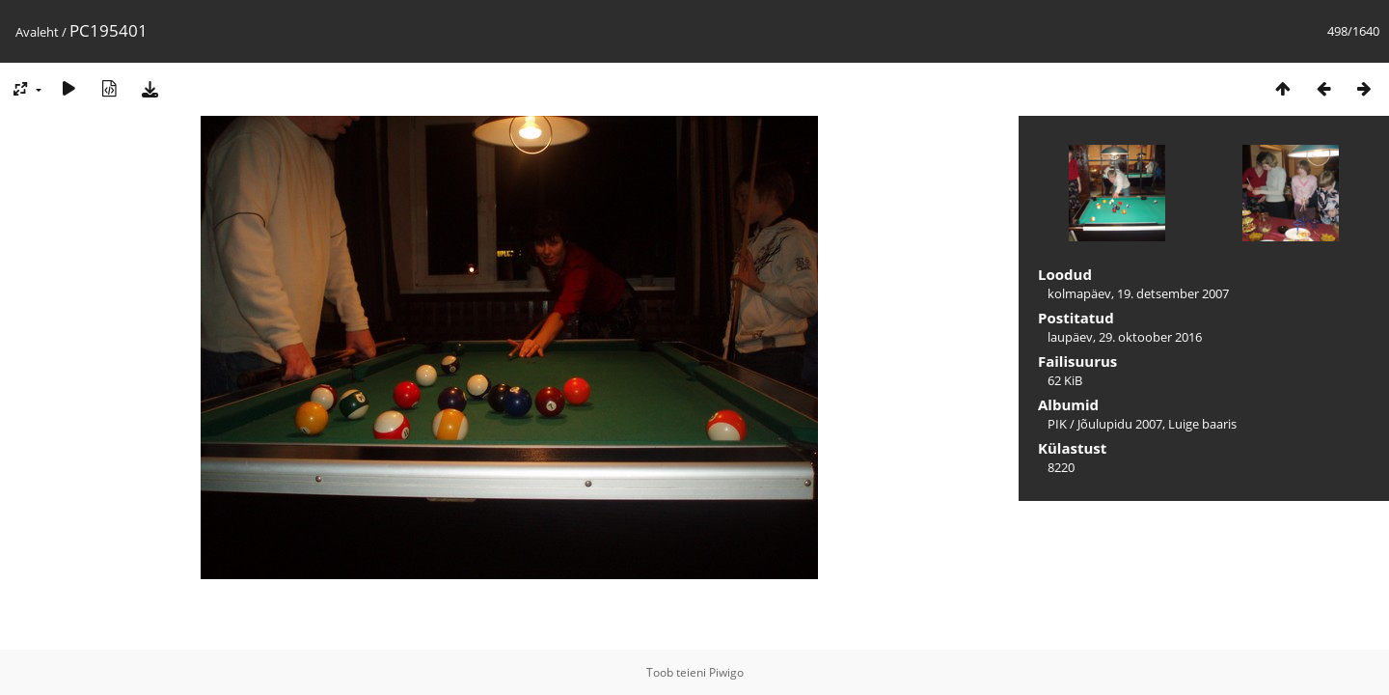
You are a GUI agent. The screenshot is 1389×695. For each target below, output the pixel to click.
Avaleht (37, 32)
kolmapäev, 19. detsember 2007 (1138, 293)
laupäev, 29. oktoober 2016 (1125, 337)
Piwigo (726, 672)
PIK (1057, 423)
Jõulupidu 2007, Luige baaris (1157, 423)
